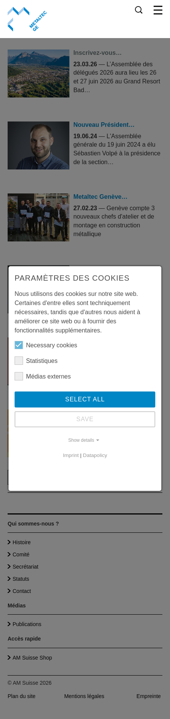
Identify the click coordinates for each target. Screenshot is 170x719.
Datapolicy (95, 455)
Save (85, 419)
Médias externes (42, 376)
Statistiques (36, 360)
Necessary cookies (45, 345)
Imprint (71, 455)
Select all (85, 399)
